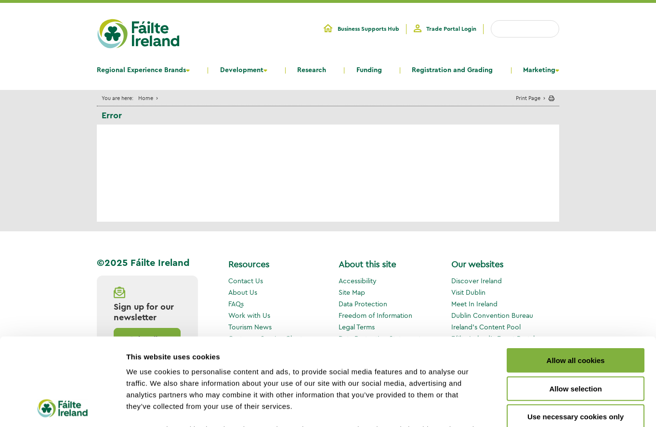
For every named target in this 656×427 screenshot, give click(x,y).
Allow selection (575, 306)
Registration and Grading (452, 70)
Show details (505, 408)
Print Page (528, 98)
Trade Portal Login (451, 29)
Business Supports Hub (368, 29)
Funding (369, 70)
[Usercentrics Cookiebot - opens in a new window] (62, 408)
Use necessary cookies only (575, 335)
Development (241, 70)
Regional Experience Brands (141, 70)
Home (145, 98)
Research (311, 70)
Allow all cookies (576, 279)
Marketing (539, 70)
